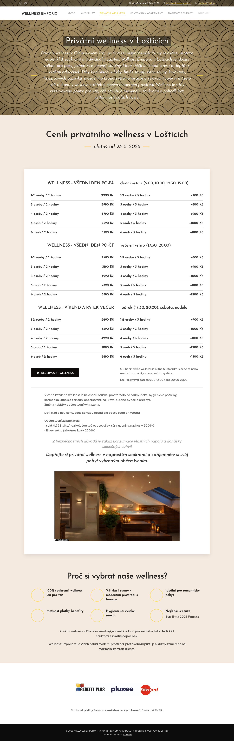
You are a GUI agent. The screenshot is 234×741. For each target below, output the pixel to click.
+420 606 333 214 (206, 3)
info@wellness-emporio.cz (178, 3)
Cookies (127, 734)
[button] (55, 372)
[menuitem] (72, 13)
